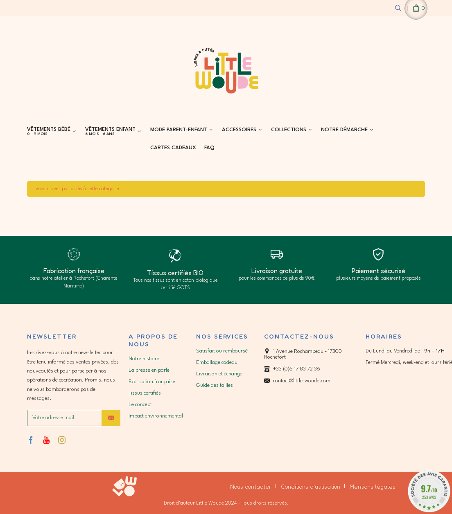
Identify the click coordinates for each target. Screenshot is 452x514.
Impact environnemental (156, 416)
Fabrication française (152, 381)
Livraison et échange (219, 374)
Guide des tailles (214, 385)
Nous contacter (250, 486)
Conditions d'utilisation (310, 486)
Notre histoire (144, 358)
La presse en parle (149, 370)
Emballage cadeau (216, 362)
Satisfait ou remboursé (222, 351)
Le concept (140, 404)
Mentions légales (373, 486)
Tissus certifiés (145, 393)
